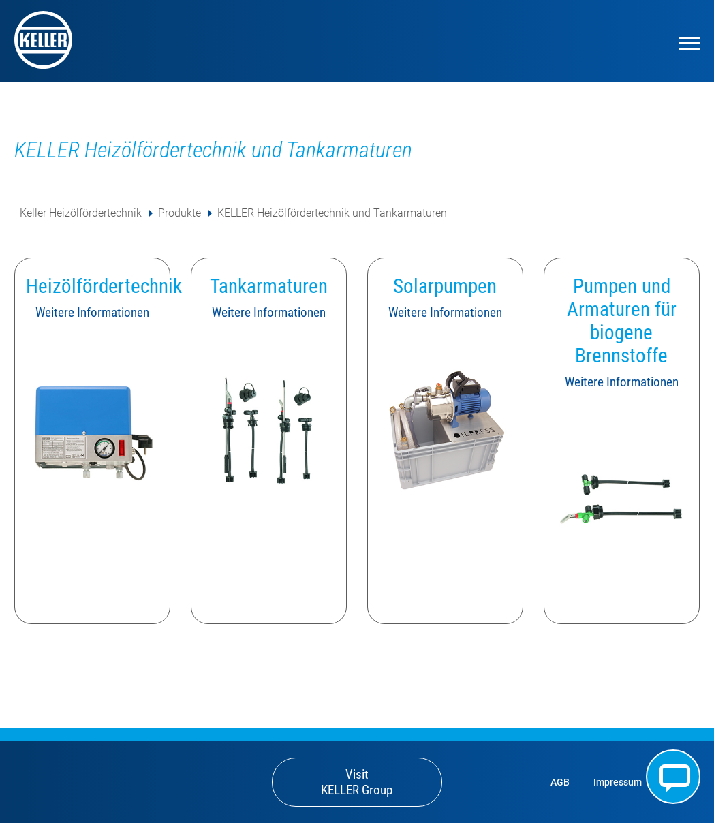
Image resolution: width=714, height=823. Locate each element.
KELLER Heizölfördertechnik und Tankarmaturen (332, 212)
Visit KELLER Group (356, 782)
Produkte (179, 212)
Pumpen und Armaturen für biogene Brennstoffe (622, 321)
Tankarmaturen (269, 286)
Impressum (617, 782)
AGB (560, 782)
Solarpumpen (445, 286)
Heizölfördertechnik (104, 286)
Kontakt (673, 776)
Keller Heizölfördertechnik (81, 212)
